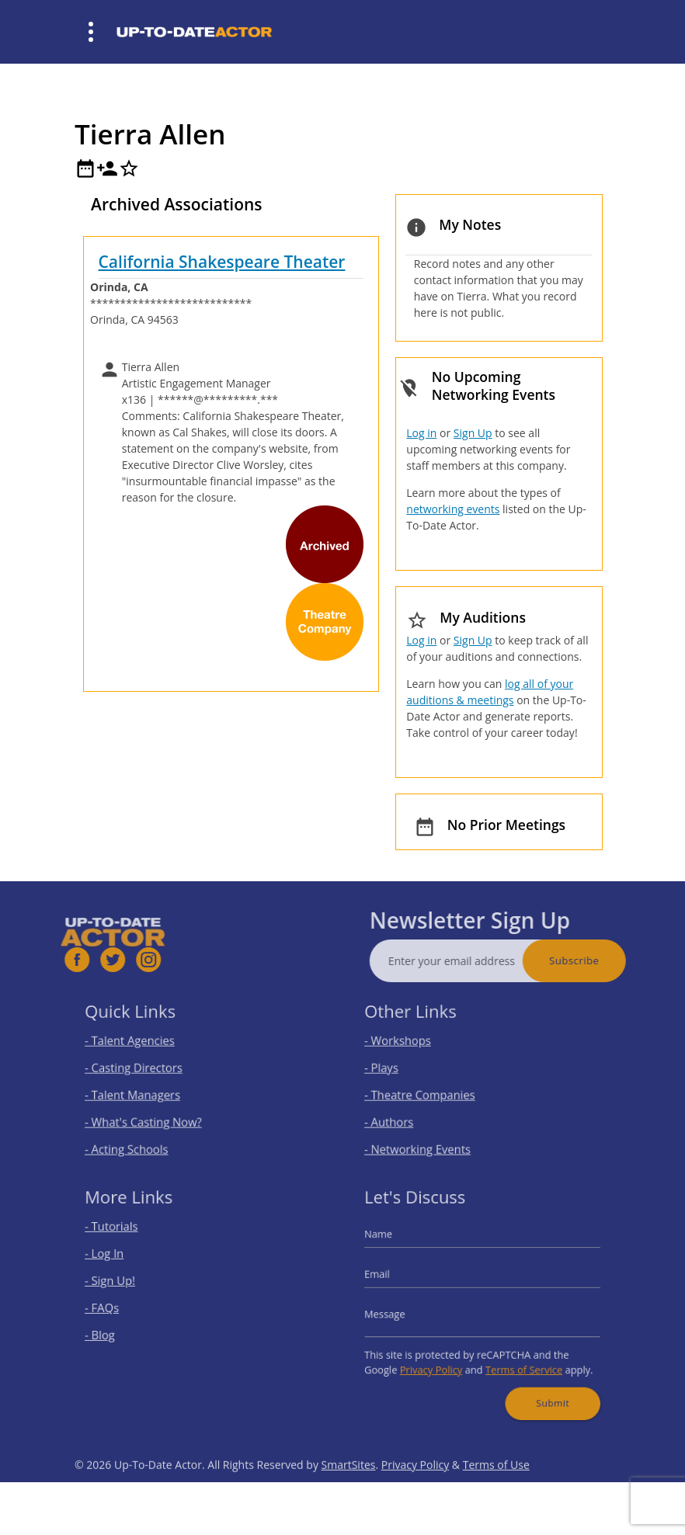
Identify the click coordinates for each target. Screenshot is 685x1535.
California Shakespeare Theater (222, 262)
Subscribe (613, 960)
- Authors (410, 1112)
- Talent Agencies (146, 1049)
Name (401, 1249)
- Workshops (417, 1049)
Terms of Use (496, 1504)
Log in (421, 432)
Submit (537, 1381)
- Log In (126, 1265)
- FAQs (124, 1307)
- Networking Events (432, 1133)
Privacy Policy (442, 1355)
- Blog (122, 1328)
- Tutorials (131, 1244)
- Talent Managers (148, 1091)
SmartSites (349, 1504)
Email (401, 1280)
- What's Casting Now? (157, 1112)
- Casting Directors (149, 1070)
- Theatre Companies (434, 1091)
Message (406, 1312)
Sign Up (473, 432)
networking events (452, 509)
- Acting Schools (143, 1133)
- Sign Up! (131, 1286)
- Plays (404, 1070)
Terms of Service (514, 1355)
